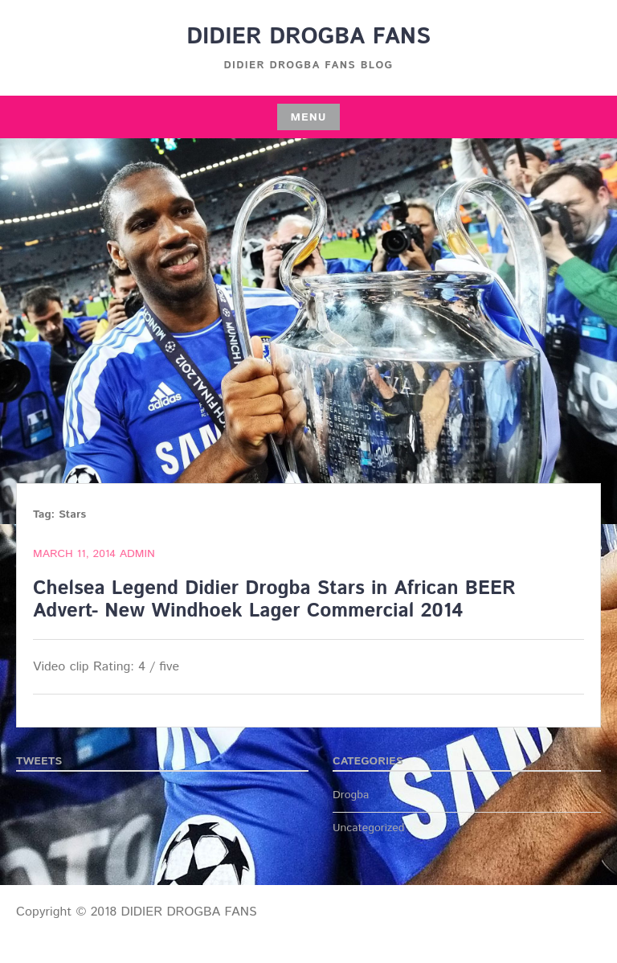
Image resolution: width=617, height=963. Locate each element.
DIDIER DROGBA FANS (308, 37)
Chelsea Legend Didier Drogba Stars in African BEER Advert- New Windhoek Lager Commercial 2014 (274, 600)
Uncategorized (369, 828)
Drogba (351, 795)
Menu (308, 117)
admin (137, 554)
